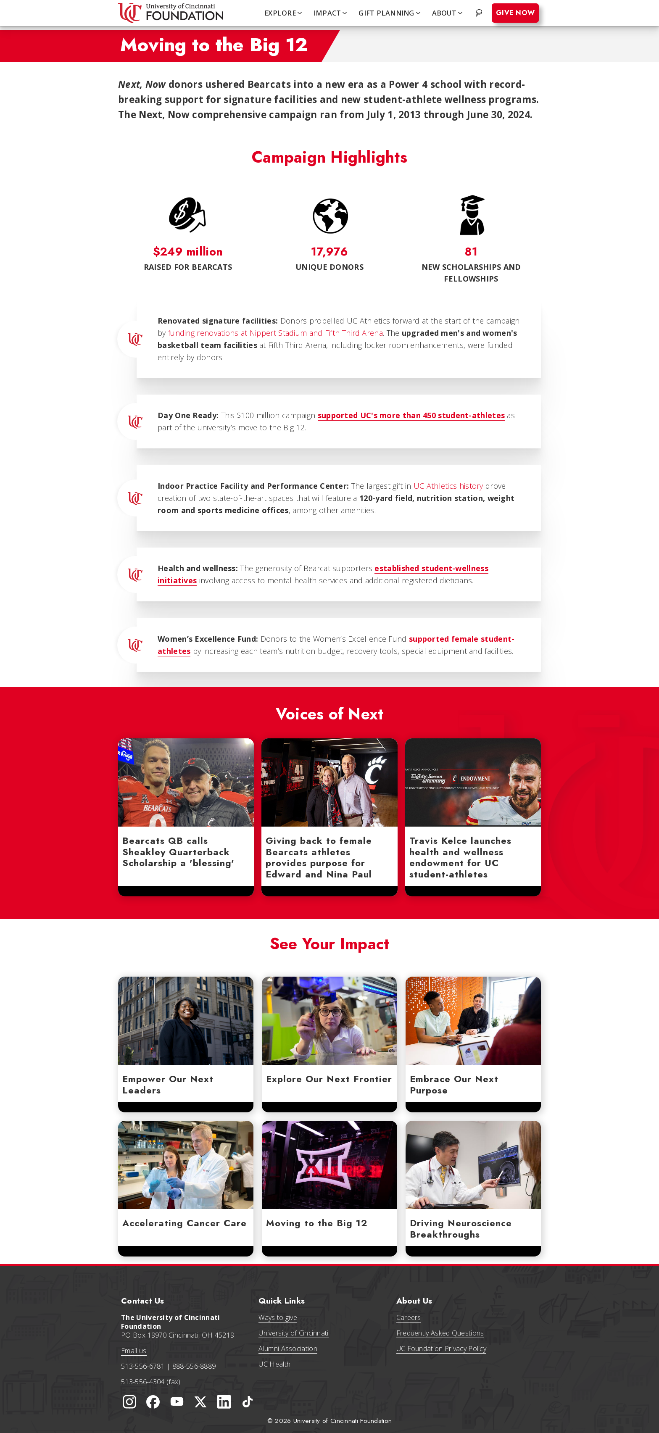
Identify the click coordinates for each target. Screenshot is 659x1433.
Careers (408, 1317)
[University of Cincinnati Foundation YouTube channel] (177, 1401)
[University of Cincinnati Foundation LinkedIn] (224, 1401)
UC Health (274, 1364)
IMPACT (331, 13)
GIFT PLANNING (390, 13)
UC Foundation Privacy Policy (441, 1348)
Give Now (515, 13)
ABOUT (448, 13)
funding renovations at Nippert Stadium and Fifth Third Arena (275, 333)
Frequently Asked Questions (440, 1333)
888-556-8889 (194, 1366)
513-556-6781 (143, 1366)
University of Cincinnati (293, 1333)
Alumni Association (287, 1348)
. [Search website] (480, 13)
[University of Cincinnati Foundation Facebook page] (153, 1401)
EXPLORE (283, 13)
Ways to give (277, 1317)
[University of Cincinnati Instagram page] (129, 1401)
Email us (133, 1350)
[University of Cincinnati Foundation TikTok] (247, 1401)
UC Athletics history (448, 486)
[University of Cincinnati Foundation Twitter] (200, 1401)
